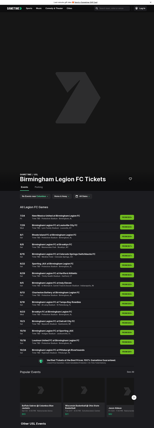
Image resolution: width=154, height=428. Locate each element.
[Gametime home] (15, 8)
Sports (29, 8)
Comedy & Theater (54, 8)
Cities (69, 8)
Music (39, 8)
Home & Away (62, 196)
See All (130, 372)
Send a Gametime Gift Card (85, 2)
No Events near (35, 196)
